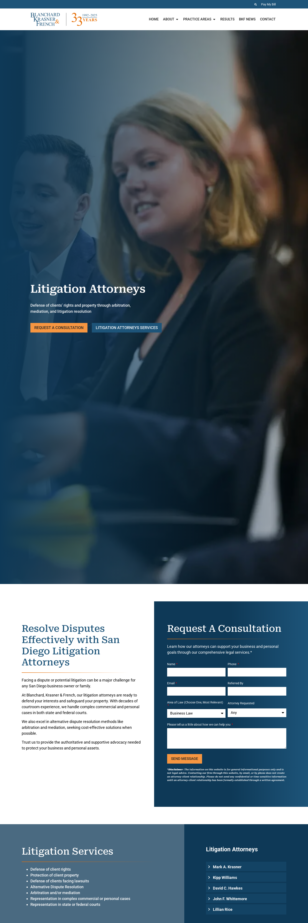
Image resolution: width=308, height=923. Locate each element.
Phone (232, 664)
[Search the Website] (255, 4)
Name (171, 664)
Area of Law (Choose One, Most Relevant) (195, 702)
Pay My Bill (268, 4)
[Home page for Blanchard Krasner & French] (63, 19)
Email (171, 683)
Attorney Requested (241, 703)
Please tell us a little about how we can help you (199, 724)
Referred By (235, 683)
